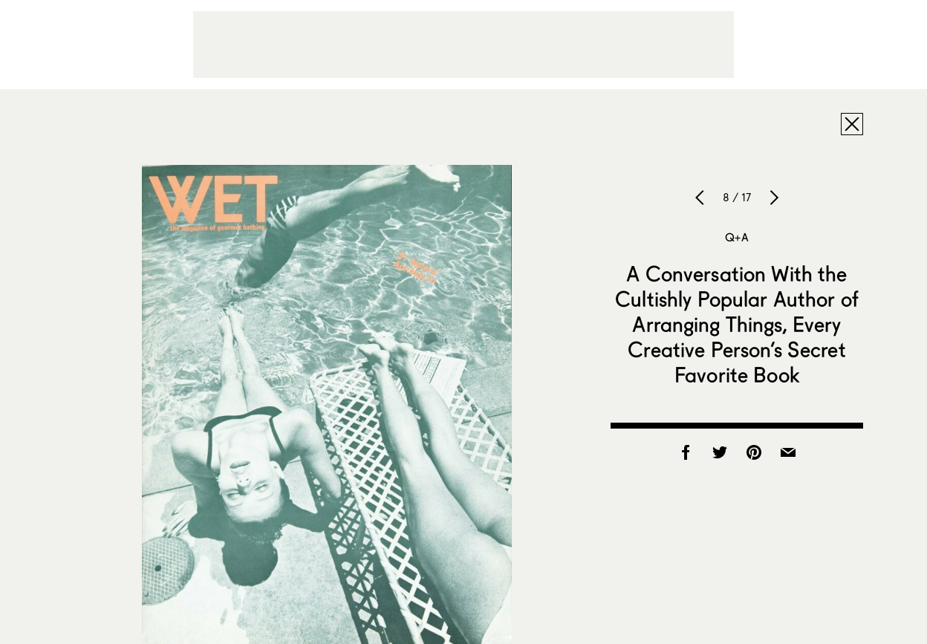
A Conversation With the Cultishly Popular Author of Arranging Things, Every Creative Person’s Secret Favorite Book (737, 324)
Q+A (736, 237)
